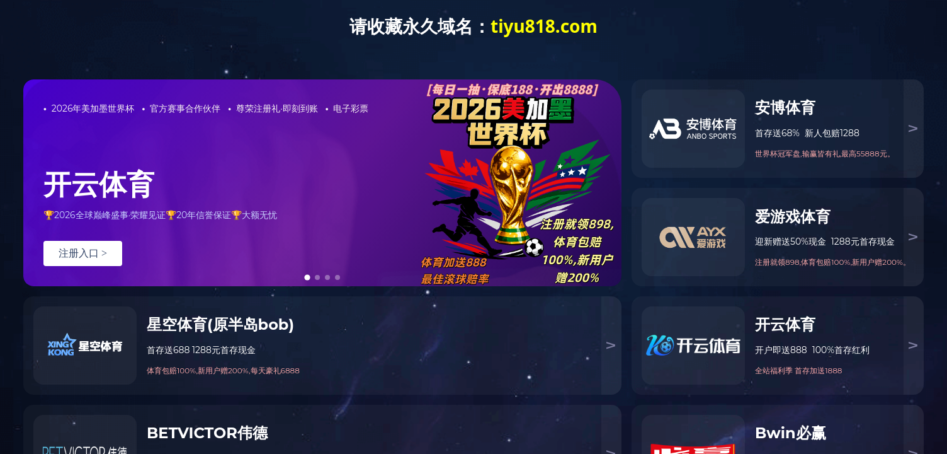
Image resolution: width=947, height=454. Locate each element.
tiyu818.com (544, 26)
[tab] (307, 277)
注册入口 (83, 253)
